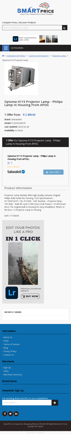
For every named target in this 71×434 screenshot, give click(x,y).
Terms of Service (12, 344)
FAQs (6, 340)
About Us (8, 337)
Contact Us (9, 354)
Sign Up (7, 367)
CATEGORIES (5, 48)
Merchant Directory (13, 374)
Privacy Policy (10, 351)
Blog (6, 347)
